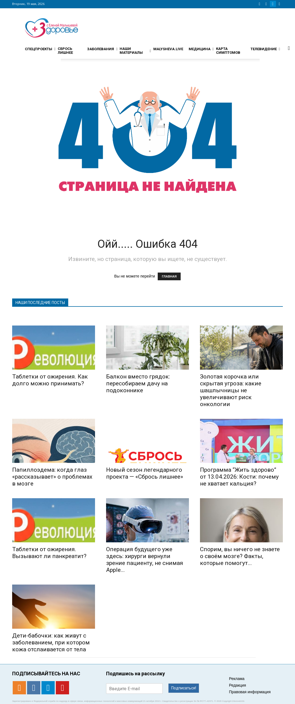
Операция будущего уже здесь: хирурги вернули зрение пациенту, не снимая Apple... (144, 559)
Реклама (236, 678)
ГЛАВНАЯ (169, 276)
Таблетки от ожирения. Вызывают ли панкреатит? (49, 552)
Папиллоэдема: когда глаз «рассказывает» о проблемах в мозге (52, 476)
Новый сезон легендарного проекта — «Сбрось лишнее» (144, 473)
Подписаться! (183, 688)
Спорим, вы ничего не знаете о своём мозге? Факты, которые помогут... (240, 556)
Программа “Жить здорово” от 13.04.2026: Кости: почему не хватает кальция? (239, 476)
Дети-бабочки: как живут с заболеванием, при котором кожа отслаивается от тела (51, 642)
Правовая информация (250, 692)
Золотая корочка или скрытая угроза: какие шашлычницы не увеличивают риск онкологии (230, 390)
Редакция (237, 685)
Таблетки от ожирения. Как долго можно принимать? (50, 380)
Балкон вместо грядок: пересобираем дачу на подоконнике (138, 383)
